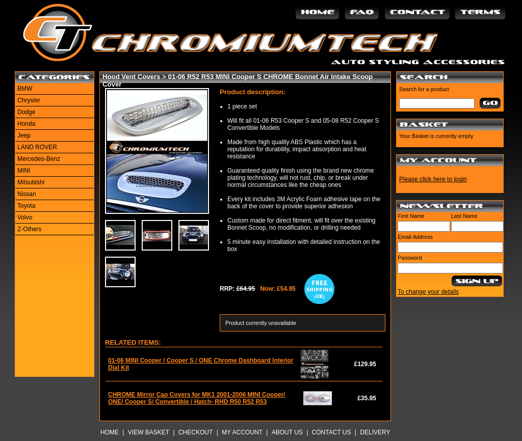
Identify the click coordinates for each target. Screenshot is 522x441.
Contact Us (331, 432)
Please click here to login (433, 179)
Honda (26, 123)
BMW (24, 88)
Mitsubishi (30, 182)
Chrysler (28, 100)
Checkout (195, 432)
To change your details (428, 291)
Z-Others (29, 229)
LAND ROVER (37, 147)
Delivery (375, 432)
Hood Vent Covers (131, 76)
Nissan (26, 194)
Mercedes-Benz (38, 158)
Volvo (24, 217)
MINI (23, 170)
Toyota (26, 205)
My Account (242, 432)
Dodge (26, 112)
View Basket (148, 432)
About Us (287, 432)
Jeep (24, 135)
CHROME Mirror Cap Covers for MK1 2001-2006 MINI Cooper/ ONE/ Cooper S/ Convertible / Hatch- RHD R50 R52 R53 (196, 398)
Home (109, 432)
